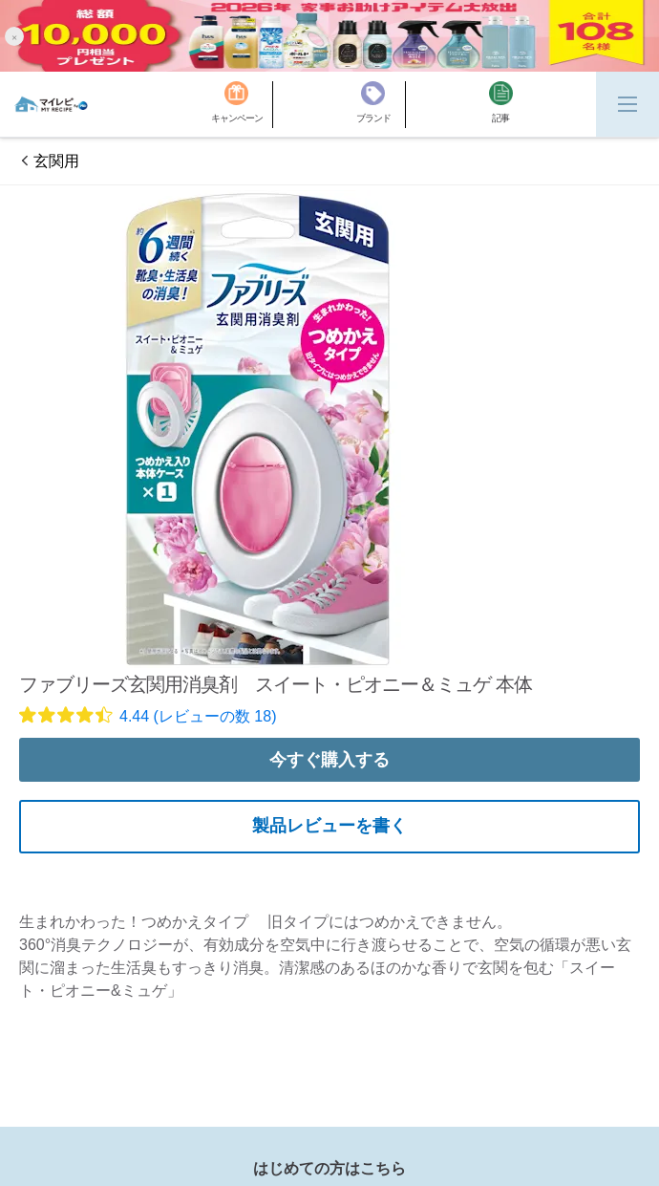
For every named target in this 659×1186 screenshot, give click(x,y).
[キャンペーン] (242, 104)
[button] (14, 36)
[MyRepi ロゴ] (51, 104)
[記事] (501, 104)
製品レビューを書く (329, 825)
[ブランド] (381, 104)
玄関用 (56, 161)
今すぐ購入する (329, 759)
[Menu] (627, 104)
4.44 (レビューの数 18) (197, 716)
